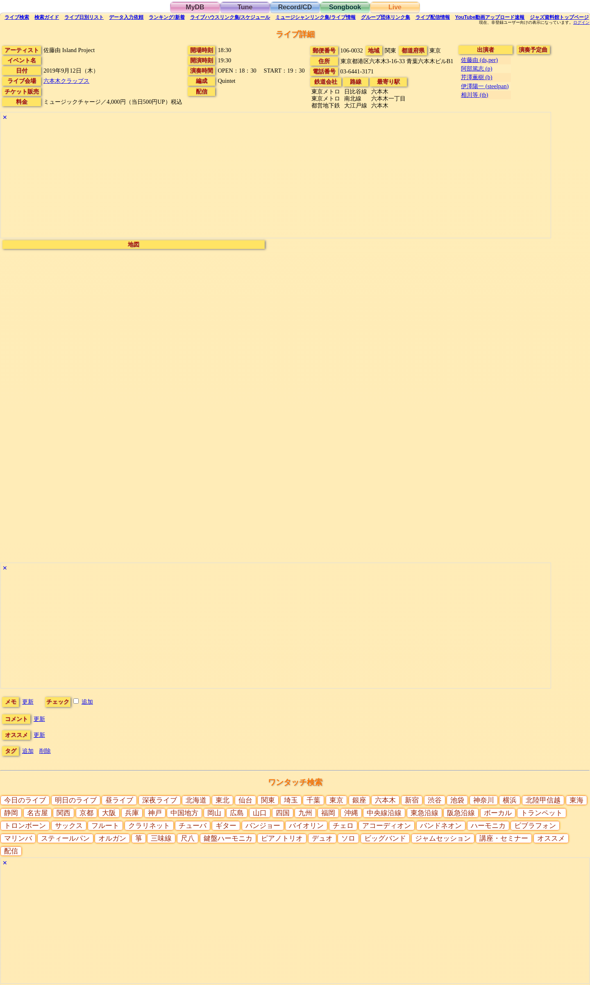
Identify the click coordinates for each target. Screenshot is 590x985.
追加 (87, 701)
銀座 (359, 800)
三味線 (161, 838)
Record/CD (295, 7)
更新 (28, 701)
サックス (69, 826)
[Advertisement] (246, 180)
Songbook (345, 7)
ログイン (581, 23)
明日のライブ (76, 800)
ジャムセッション (443, 838)
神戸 (155, 813)
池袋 (457, 800)
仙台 (245, 800)
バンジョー (262, 826)
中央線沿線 (384, 813)
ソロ (348, 838)
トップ (559, 17)
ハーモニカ (488, 826)
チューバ (192, 826)
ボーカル (498, 813)
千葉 (313, 800)
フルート (105, 826)
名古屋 (37, 813)
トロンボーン (25, 826)
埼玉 (291, 800)
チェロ (343, 826)
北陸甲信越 (543, 800)
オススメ (551, 838)
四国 (283, 813)
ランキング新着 (166, 17)
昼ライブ (119, 800)
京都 (86, 813)
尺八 (188, 838)
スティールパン (65, 838)
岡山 (214, 813)
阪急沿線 (461, 813)
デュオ (322, 838)
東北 (222, 800)
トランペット (542, 813)
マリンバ (18, 838)
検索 (17, 17)
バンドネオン (441, 826)
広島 (237, 813)
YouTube (490, 17)
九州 (305, 813)
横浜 (510, 800)
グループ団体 (385, 17)
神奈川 (483, 800)
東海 (576, 800)
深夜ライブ (159, 800)
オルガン (112, 838)
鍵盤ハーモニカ (228, 838)
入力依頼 (126, 17)
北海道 (196, 800)
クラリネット (149, 826)
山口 (260, 813)
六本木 (385, 800)
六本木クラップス (66, 81)
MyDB (195, 7)
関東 (268, 800)
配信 (432, 17)
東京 (336, 800)
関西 (63, 813)
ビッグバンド (385, 838)
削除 (45, 751)
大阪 (109, 813)
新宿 (412, 800)
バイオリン (306, 826)
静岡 (11, 813)
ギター (226, 826)
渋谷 (435, 800)
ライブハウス (230, 17)
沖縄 (351, 813)
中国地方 (184, 813)
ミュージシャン (315, 17)
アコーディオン (386, 826)
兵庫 (132, 813)
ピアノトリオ (282, 838)
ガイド (46, 17)
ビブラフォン (535, 826)
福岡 (328, 813)
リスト (84, 17)
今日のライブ (25, 800)
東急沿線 (424, 813)
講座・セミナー (503, 838)
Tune (244, 7)
